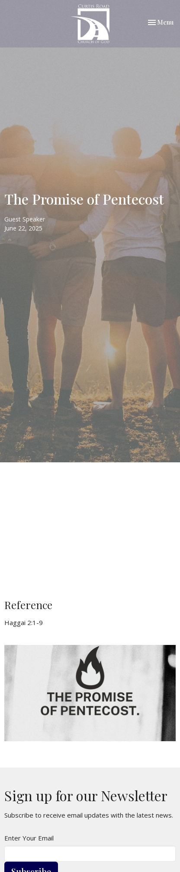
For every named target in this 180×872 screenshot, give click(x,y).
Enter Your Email (29, 838)
